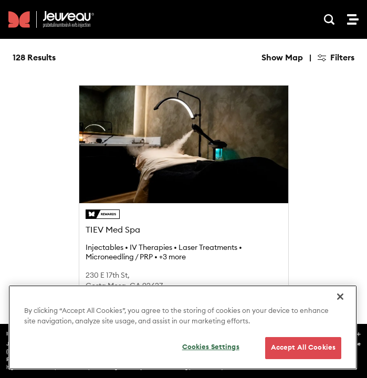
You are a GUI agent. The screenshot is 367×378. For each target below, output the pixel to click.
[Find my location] (341, 140)
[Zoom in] (341, 89)
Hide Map (284, 58)
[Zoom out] (341, 104)
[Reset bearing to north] (341, 120)
